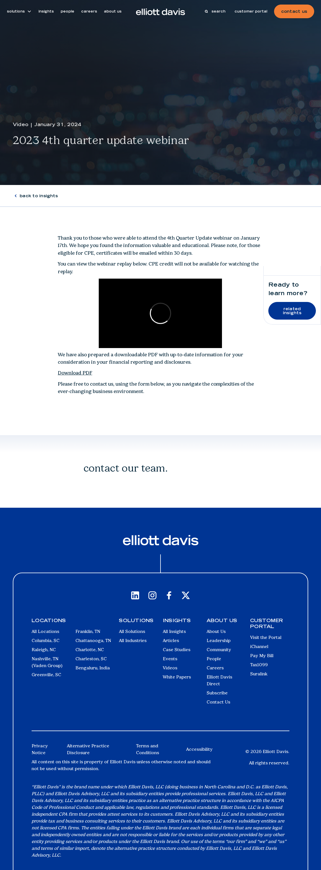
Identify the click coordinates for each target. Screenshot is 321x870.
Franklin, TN (87, 631)
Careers (215, 668)
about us (113, 11)
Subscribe (217, 693)
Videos (170, 668)
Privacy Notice (40, 749)
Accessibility (199, 749)
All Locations (45, 631)
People (214, 658)
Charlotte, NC (89, 649)
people (67, 11)
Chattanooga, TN (93, 640)
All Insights (174, 631)
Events (170, 658)
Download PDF (75, 373)
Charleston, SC (91, 658)
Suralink (259, 673)
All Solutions (132, 631)
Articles (171, 640)
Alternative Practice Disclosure (88, 749)
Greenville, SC (46, 674)
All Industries (133, 640)
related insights (292, 310)
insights (46, 11)
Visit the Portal (265, 637)
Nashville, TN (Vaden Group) (47, 662)
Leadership (219, 640)
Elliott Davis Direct (219, 680)
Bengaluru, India (92, 668)
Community (219, 649)
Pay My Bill (261, 655)
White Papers (177, 677)
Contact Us (218, 702)
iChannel (259, 646)
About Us (216, 631)
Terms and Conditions (147, 749)
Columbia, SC (45, 640)
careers (89, 11)
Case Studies (176, 649)
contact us (294, 11)
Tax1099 (259, 664)
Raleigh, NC (44, 649)
